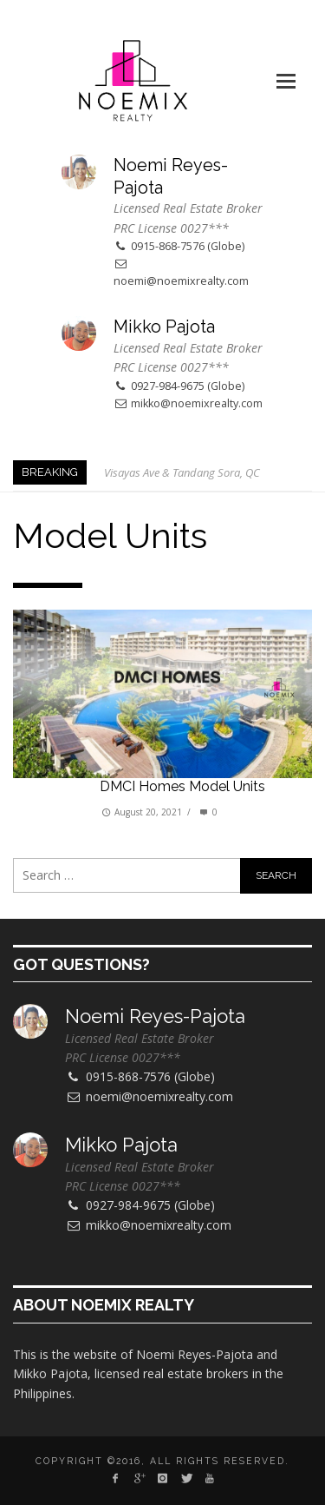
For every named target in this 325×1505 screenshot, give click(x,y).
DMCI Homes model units (182, 786)
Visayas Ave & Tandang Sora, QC (182, 472)
